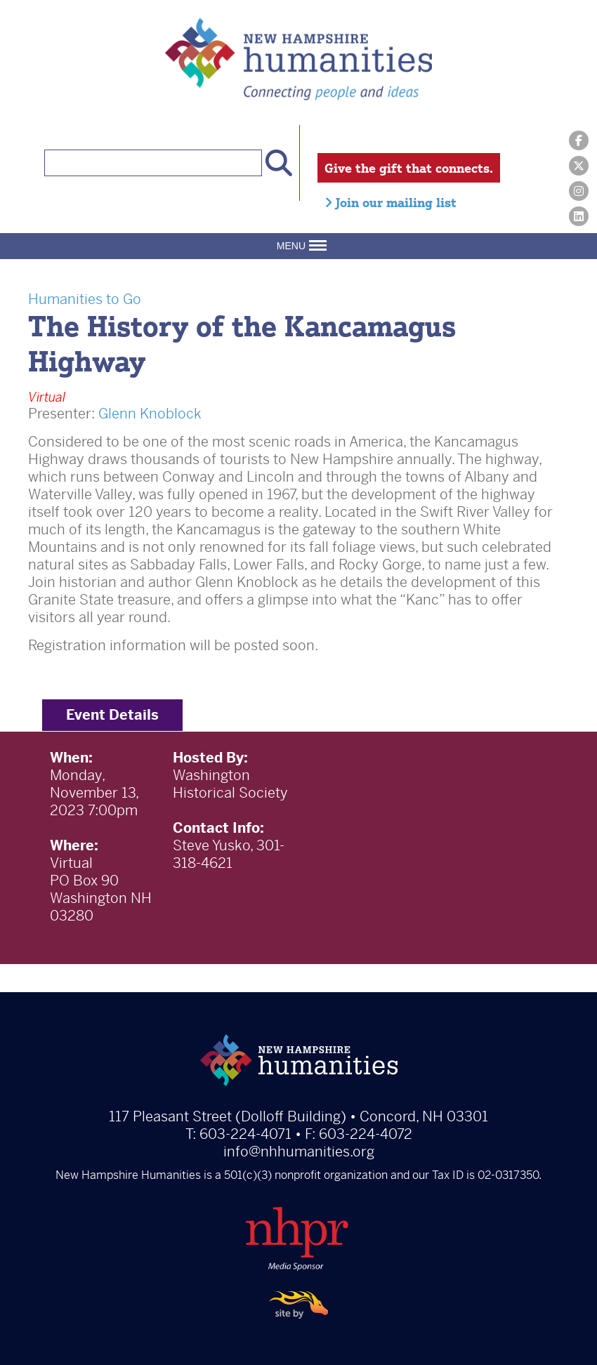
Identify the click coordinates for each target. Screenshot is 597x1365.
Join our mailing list (390, 202)
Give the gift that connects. (408, 168)
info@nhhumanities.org (298, 1152)
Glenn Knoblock (150, 414)
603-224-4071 (245, 1134)
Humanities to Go (84, 299)
